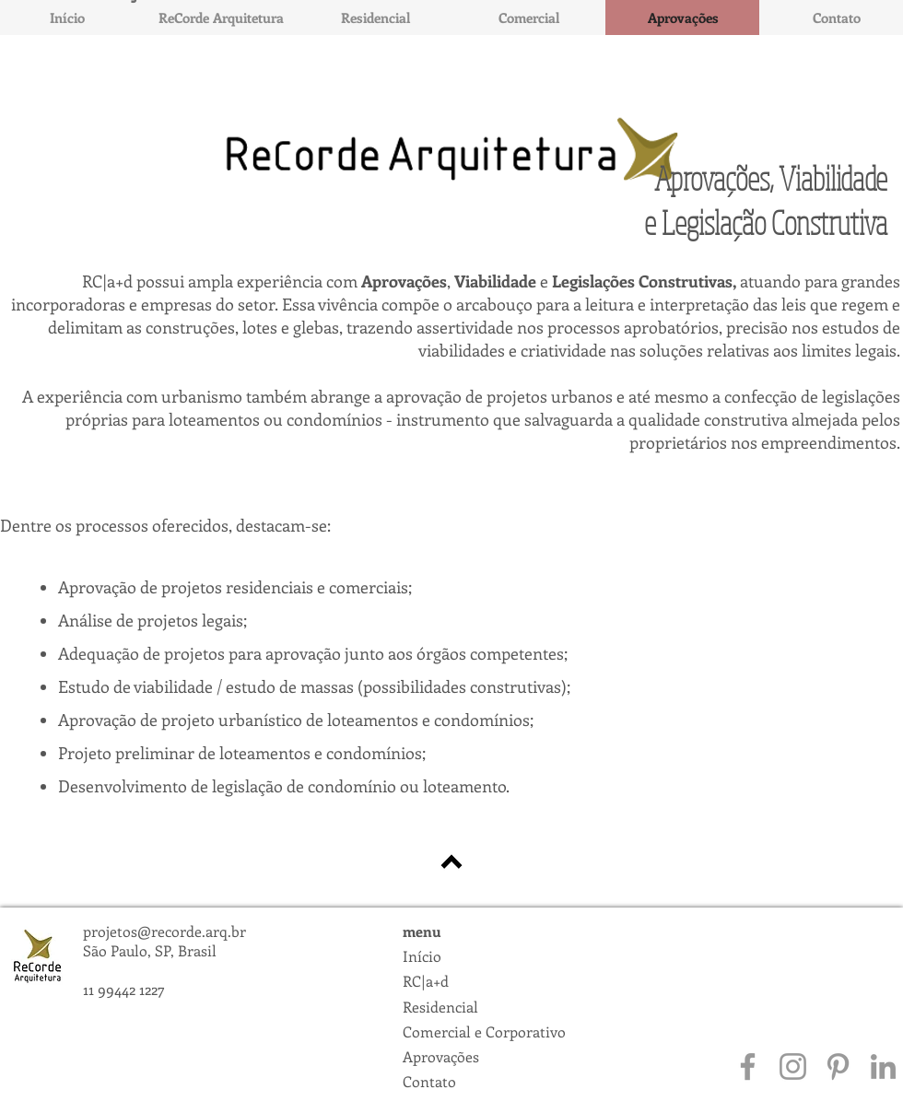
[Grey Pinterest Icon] (838, 1066)
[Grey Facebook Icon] (748, 1066)
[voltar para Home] (451, 861)
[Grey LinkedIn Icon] (883, 1066)
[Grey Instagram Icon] (793, 1066)
